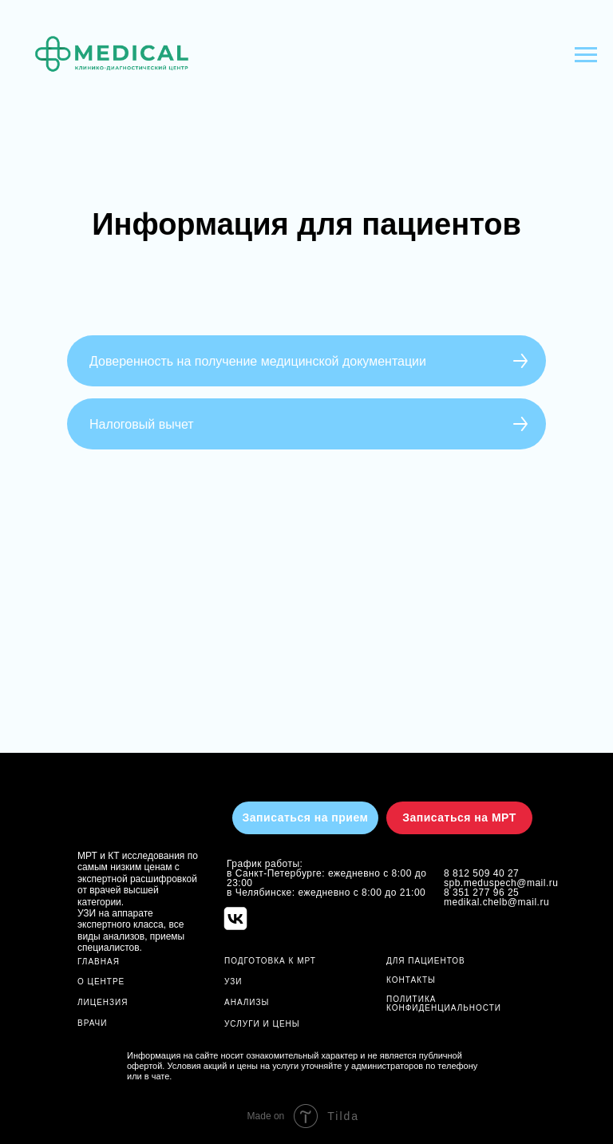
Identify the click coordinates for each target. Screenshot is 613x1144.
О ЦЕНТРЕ (101, 981)
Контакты (411, 980)
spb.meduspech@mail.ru (501, 883)
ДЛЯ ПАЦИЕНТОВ (425, 960)
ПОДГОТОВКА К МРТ (270, 960)
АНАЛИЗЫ (246, 1002)
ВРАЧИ (92, 1023)
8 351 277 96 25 (481, 892)
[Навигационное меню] (586, 55)
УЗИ (233, 981)
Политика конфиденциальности (443, 1003)
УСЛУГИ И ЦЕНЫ (262, 1023)
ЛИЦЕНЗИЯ (103, 1002)
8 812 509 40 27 (481, 873)
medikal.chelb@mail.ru (496, 902)
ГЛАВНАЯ (98, 961)
